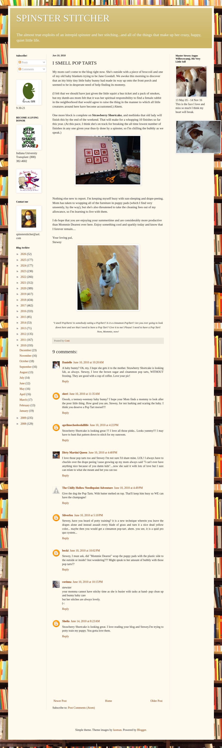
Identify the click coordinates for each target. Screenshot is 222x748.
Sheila (66, 621)
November (26, 355)
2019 (24, 294)
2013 (24, 328)
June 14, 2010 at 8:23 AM (85, 621)
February (25, 405)
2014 (24, 322)
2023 (24, 271)
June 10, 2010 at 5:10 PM (88, 515)
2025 (24, 259)
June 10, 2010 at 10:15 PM (88, 581)
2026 (24, 254)
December (26, 350)
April (23, 394)
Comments (26, 69)
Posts (23, 62)
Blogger (141, 729)
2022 (24, 276)
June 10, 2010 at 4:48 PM (102, 452)
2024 (24, 265)
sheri (65, 393)
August (24, 372)
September (26, 366)
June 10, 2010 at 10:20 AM (88, 362)
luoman (117, 729)
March (24, 399)
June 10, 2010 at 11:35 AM (84, 393)
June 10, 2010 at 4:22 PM (104, 425)
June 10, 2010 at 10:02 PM (85, 550)
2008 (24, 423)
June (22, 383)
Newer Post (60, 700)
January (24, 410)
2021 (24, 282)
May (22, 388)
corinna (66, 581)
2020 (24, 288)
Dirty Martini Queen (74, 452)
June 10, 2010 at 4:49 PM (128, 487)
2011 (24, 339)
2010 (24, 345)
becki (65, 550)
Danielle (67, 362)
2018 (24, 299)
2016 (24, 311)
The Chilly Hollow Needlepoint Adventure (87, 487)
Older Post (157, 700)
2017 (24, 305)
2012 (24, 333)
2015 (24, 317)
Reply (65, 381)
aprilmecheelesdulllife (75, 425)
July (22, 377)
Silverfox (67, 515)
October (24, 361)
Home (108, 700)
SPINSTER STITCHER (63, 18)
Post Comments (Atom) (81, 707)
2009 (24, 417)
